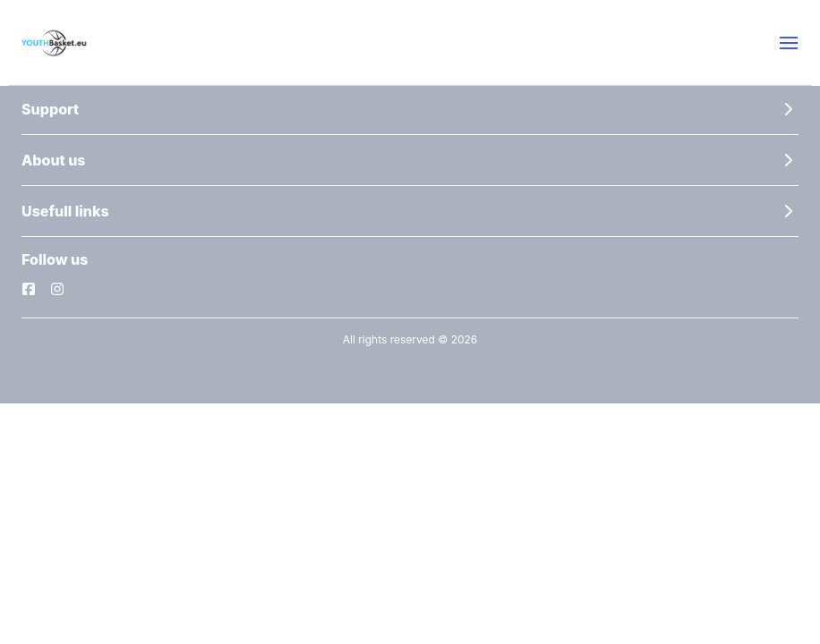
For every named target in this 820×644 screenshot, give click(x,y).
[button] (789, 43)
